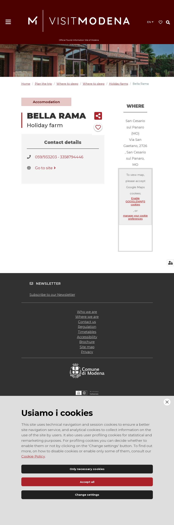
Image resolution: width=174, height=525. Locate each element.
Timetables (87, 332)
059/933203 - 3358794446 (59, 157)
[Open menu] (8, 22)
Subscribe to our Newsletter (52, 295)
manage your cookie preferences (135, 217)
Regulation (87, 327)
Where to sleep (67, 83)
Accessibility (87, 337)
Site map (87, 347)
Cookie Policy (33, 456)
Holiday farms (118, 83)
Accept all (87, 482)
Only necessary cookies (87, 469)
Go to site (46, 168)
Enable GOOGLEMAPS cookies (135, 201)
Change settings (87, 494)
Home (25, 83)
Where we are (87, 317)
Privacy (87, 352)
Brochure (87, 342)
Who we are (87, 312)
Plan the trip (43, 83)
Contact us (87, 322)
